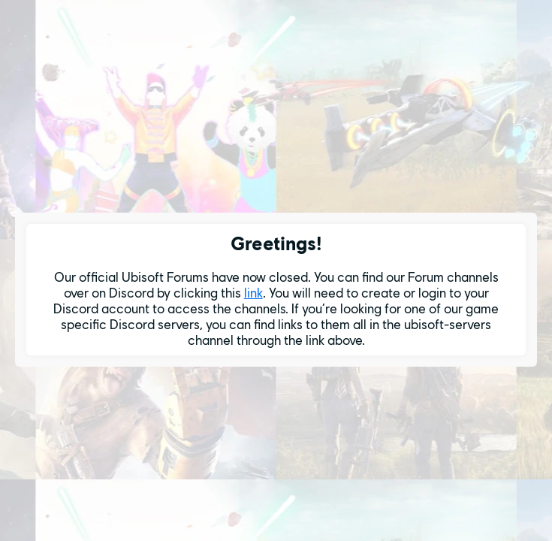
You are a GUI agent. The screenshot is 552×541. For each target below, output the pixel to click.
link (253, 293)
